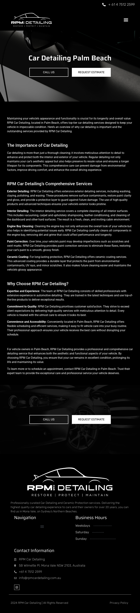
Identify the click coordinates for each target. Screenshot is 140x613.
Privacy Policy (119, 602)
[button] (126, 19)
